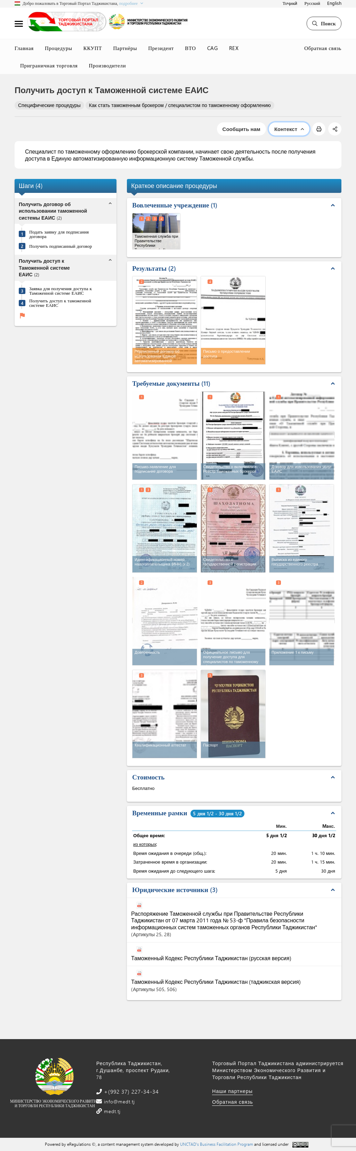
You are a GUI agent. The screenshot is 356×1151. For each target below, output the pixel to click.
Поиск (324, 23)
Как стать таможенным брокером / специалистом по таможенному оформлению (180, 105)
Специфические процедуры (49, 105)
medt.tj (111, 1111)
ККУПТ (92, 47)
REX (234, 47)
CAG (212, 47)
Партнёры (125, 47)
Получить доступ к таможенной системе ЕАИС (60, 302)
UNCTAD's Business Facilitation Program (216, 1144)
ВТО (190, 47)
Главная (24, 47)
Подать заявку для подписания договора (59, 233)
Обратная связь (322, 47)
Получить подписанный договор (60, 246)
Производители (107, 65)
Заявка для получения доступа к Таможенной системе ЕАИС (60, 290)
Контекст (289, 128)
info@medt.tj (118, 1101)
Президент (161, 47)
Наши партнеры (232, 1091)
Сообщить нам (241, 128)
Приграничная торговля (49, 65)
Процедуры (58, 47)
